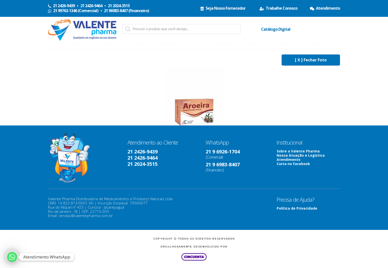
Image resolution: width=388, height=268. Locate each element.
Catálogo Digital (275, 29)
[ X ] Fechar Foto (311, 60)
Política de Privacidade (297, 208)
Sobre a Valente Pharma (298, 151)
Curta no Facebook (293, 163)
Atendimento (288, 159)
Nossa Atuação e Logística (301, 155)
